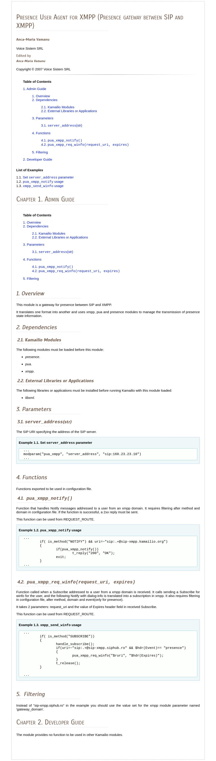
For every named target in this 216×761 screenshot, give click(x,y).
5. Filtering (40, 153)
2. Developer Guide (37, 160)
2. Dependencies (45, 100)
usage (43, 183)
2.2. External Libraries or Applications (69, 111)
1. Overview (41, 96)
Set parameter (48, 178)
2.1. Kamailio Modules (57, 107)
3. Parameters (42, 118)
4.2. (85, 145)
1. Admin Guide (34, 89)
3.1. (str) (61, 126)
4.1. (61, 141)
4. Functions (41, 133)
